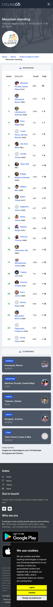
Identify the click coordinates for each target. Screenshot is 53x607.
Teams (9, 485)
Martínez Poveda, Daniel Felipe (21, 86)
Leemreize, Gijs (21, 250)
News (8, 489)
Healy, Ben (24, 164)
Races (13, 57)
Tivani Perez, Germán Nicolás (21, 134)
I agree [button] (32, 587)
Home (4, 57)
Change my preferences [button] (31, 598)
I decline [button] (31, 593)
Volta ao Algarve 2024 (29, 57)
